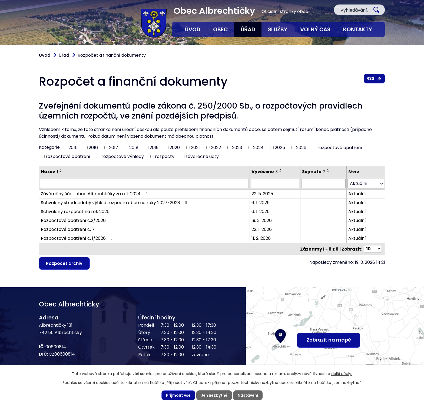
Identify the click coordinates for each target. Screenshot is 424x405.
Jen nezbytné (214, 395)
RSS (374, 78)
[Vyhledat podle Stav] (365, 183)
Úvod (192, 29)
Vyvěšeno (264, 171)
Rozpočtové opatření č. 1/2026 (77, 238)
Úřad (248, 29)
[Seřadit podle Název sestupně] (61, 172)
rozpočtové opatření (68, 156)
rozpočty (164, 156)
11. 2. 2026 (261, 238)
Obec (220, 29)
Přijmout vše (178, 395)
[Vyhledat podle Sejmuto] (323, 183)
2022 (216, 147)
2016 (93, 147)
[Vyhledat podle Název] (144, 183)
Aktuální (357, 193)
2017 (113, 147)
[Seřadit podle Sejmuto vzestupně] (328, 169)
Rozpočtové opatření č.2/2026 (77, 220)
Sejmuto (313, 171)
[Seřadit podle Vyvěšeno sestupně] (281, 172)
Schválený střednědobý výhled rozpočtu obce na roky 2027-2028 (115, 202)
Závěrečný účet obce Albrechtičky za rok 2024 (95, 193)
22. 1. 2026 (261, 229)
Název (49, 171)
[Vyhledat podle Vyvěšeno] (275, 183)
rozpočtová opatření (339, 147)
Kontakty (357, 29)
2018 (133, 147)
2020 (175, 147)
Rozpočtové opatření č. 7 (72, 229)
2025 (280, 147)
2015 (73, 147)
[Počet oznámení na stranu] (372, 248)
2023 (237, 147)
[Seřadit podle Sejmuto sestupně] (328, 172)
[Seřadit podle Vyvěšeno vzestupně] (281, 169)
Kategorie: (50, 147)
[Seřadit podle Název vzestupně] (61, 169)
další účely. (341, 373)
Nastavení (248, 395)
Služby (277, 29)
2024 (258, 147)
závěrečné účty (202, 156)
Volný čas (315, 29)
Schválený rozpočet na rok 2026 (79, 211)
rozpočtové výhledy (122, 156)
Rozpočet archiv (64, 263)
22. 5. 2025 (262, 193)
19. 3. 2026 (261, 220)
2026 (301, 147)
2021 (195, 147)
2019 (154, 147)
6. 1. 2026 (260, 202)
